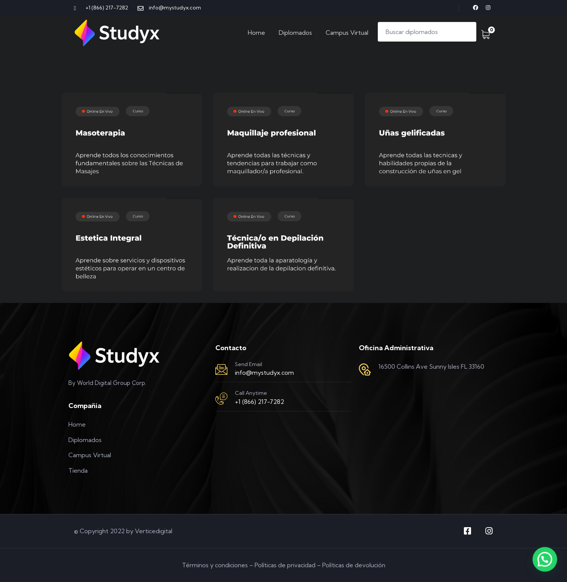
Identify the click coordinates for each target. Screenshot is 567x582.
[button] (546, 563)
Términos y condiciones (215, 565)
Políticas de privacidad (285, 565)
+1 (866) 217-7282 (259, 401)
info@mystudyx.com (264, 372)
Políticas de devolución (353, 565)
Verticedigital (153, 531)
